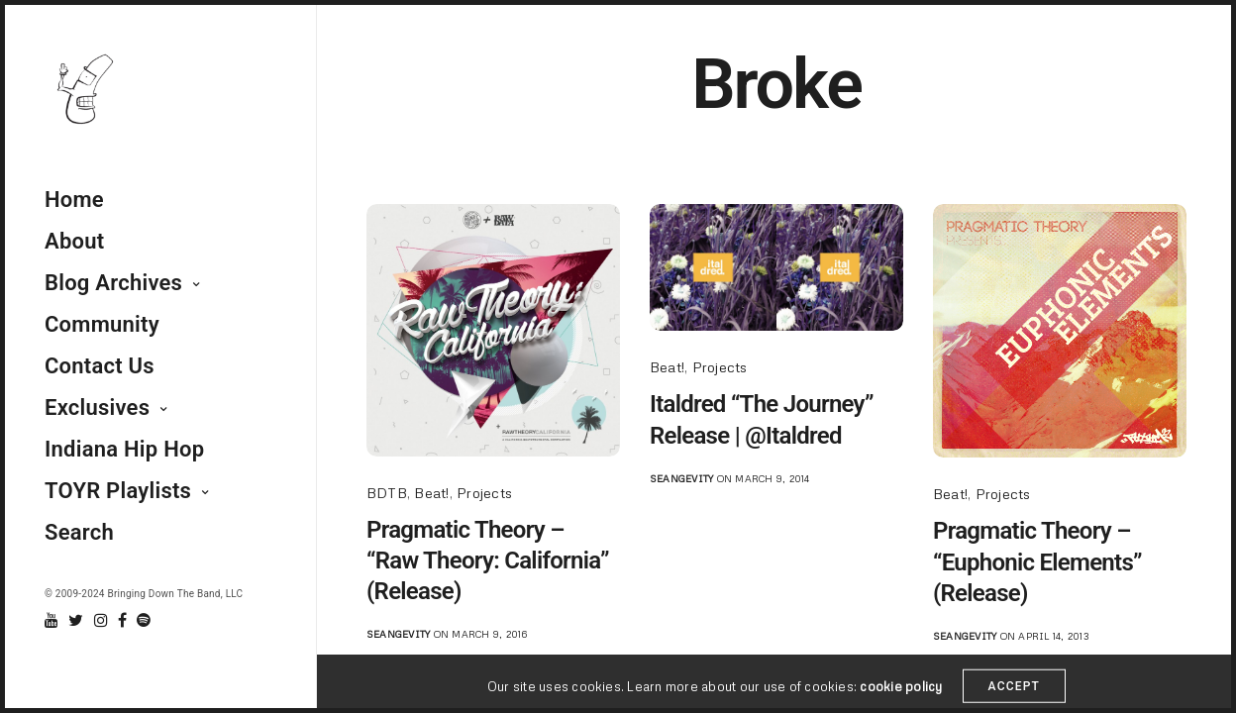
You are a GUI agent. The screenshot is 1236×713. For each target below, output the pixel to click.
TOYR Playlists (118, 490)
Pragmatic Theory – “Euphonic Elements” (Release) (1037, 561)
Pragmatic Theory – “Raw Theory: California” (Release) (487, 560)
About (74, 241)
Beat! (431, 492)
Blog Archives (113, 282)
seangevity (398, 634)
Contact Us (99, 366)
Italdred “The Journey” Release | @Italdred (762, 419)
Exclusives (97, 407)
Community (102, 324)
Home (74, 199)
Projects (484, 492)
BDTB (386, 492)
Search (79, 532)
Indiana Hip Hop (124, 449)
